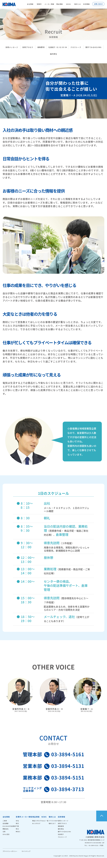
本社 (17, 821)
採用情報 (86, 4)
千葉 (17, 826)
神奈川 (18, 832)
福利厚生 (53, 54)
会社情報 (30, 4)
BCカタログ (36, 823)
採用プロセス (27, 47)
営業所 (39, 4)
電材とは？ (52, 823)
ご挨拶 (5, 821)
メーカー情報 (49, 4)
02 (60, 47)
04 (66, 47)
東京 (17, 823)
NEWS (68, 4)
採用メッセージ (12, 47)
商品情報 (59, 4)
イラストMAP (53, 821)
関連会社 (6, 829)
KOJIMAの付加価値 (9, 826)
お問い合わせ (98, 4)
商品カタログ (36, 821)
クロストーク (75, 47)
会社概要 (6, 823)
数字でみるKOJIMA (93, 47)
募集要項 (41, 47)
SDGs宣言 (6, 834)
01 (58, 47)
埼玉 (17, 829)
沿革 (4, 832)
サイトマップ (26, 851)
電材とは (77, 4)
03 (63, 47)
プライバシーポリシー (10, 851)
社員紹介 (52, 47)
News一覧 (44, 821)
